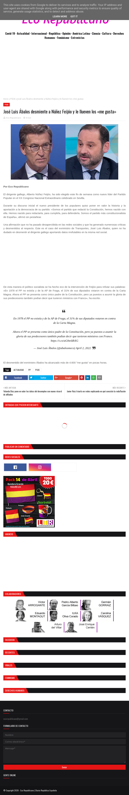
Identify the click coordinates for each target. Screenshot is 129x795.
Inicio (5, 98)
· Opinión (66, 33)
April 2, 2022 (83, 348)
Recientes (10, 652)
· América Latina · (81, 33)
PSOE (12, 98)
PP (29, 369)
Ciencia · (97, 33)
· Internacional (39, 33)
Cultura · (107, 33)
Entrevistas (77, 38)
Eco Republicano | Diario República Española (38, 790)
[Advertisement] (64, 70)
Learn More (60, 16)
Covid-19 (10, 33)
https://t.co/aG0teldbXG (64, 340)
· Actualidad (23, 33)
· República (54, 33)
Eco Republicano (13, 117)
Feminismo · (64, 38)
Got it (74, 16)
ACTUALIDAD (19, 369)
